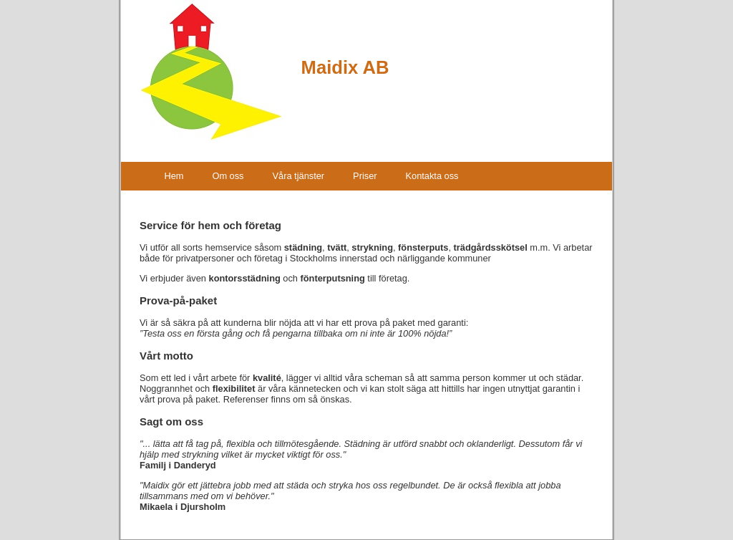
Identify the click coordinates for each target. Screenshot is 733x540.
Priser (365, 175)
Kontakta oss (432, 175)
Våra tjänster (299, 175)
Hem (173, 175)
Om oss (227, 175)
